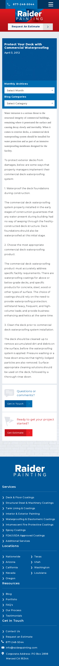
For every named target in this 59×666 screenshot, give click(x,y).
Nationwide (13, 556)
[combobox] (29, 90)
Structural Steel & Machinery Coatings (30, 502)
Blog (9, 594)
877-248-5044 (23, 4)
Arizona (10, 562)
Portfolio (11, 599)
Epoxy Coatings (16, 530)
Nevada (10, 573)
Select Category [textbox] (17, 103)
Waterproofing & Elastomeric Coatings (30, 519)
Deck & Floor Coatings (20, 497)
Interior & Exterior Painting (23, 513)
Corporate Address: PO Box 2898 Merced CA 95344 (27, 656)
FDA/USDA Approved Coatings (25, 535)
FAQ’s (9, 604)
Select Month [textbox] (15, 90)
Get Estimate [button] (15, 432)
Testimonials (14, 615)
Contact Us (13, 631)
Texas (38, 556)
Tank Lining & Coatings (20, 508)
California (12, 567)
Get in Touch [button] (15, 403)
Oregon (10, 578)
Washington (42, 567)
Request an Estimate (26, 26)
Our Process (13, 610)
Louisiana (40, 573)
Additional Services (18, 541)
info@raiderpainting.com (21, 647)
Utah (37, 562)
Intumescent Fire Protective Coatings (30, 524)
